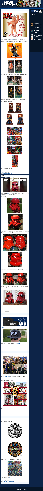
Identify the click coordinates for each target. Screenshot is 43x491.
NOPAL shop (18, 343)
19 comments (3, 480)
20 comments (3, 172)
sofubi (11, 173)
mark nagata (9, 173)
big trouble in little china (7, 481)
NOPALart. (3, 327)
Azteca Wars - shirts (33, 14)
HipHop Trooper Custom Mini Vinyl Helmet (8, 177)
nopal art (13, 481)
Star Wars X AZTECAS (36, 23)
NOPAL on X (32, 20)
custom (3, 173)
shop (9, 477)
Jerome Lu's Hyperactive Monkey (6, 376)
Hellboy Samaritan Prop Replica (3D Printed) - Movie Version (38, 30)
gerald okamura (6, 173)
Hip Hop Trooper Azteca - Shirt (34, 15)
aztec (4, 481)
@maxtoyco (13, 168)
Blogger (26, 489)
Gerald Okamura (12, 39)
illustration (11, 481)
